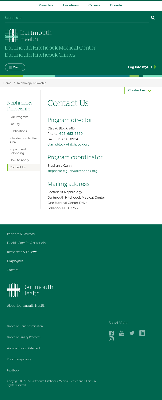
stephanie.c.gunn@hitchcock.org (72, 171)
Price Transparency (19, 359)
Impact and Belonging (17, 151)
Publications (18, 131)
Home (7, 83)
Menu (17, 67)
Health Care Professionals (26, 243)
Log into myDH (140, 67)
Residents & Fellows (22, 252)
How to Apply (19, 160)
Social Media (118, 323)
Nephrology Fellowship (31, 83)
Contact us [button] (137, 90)
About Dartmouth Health (26, 305)
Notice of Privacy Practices (23, 337)
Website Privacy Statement (23, 348)
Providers (46, 5)
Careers (94, 5)
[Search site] (77, 18)
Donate (116, 5)
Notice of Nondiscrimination (25, 326)
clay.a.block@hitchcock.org (68, 144)
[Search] (153, 18)
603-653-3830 (71, 134)
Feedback (13, 370)
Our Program (18, 117)
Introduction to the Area (22, 140)
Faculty (14, 124)
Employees (15, 261)
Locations (71, 5)
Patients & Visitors (21, 234)
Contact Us (17, 167)
